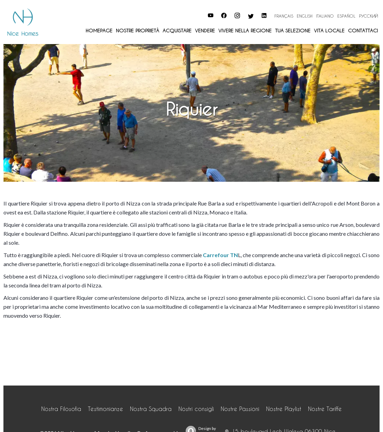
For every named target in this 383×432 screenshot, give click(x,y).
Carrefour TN (220, 255)
